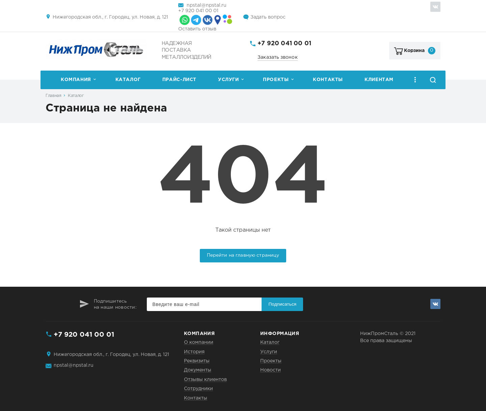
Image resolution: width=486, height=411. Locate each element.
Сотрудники (198, 389)
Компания (76, 80)
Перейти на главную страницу (243, 255)
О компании (198, 342)
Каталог (128, 80)
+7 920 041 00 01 (198, 11)
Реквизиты (197, 361)
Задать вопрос (268, 17)
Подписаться (282, 304)
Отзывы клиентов (205, 380)
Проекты (276, 80)
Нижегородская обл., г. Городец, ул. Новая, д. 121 (110, 17)
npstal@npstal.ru (206, 5)
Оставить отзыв (197, 29)
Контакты (328, 80)
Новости (270, 370)
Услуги (228, 80)
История (194, 352)
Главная (53, 96)
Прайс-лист (179, 80)
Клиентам (379, 80)
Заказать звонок (278, 57)
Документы (197, 370)
